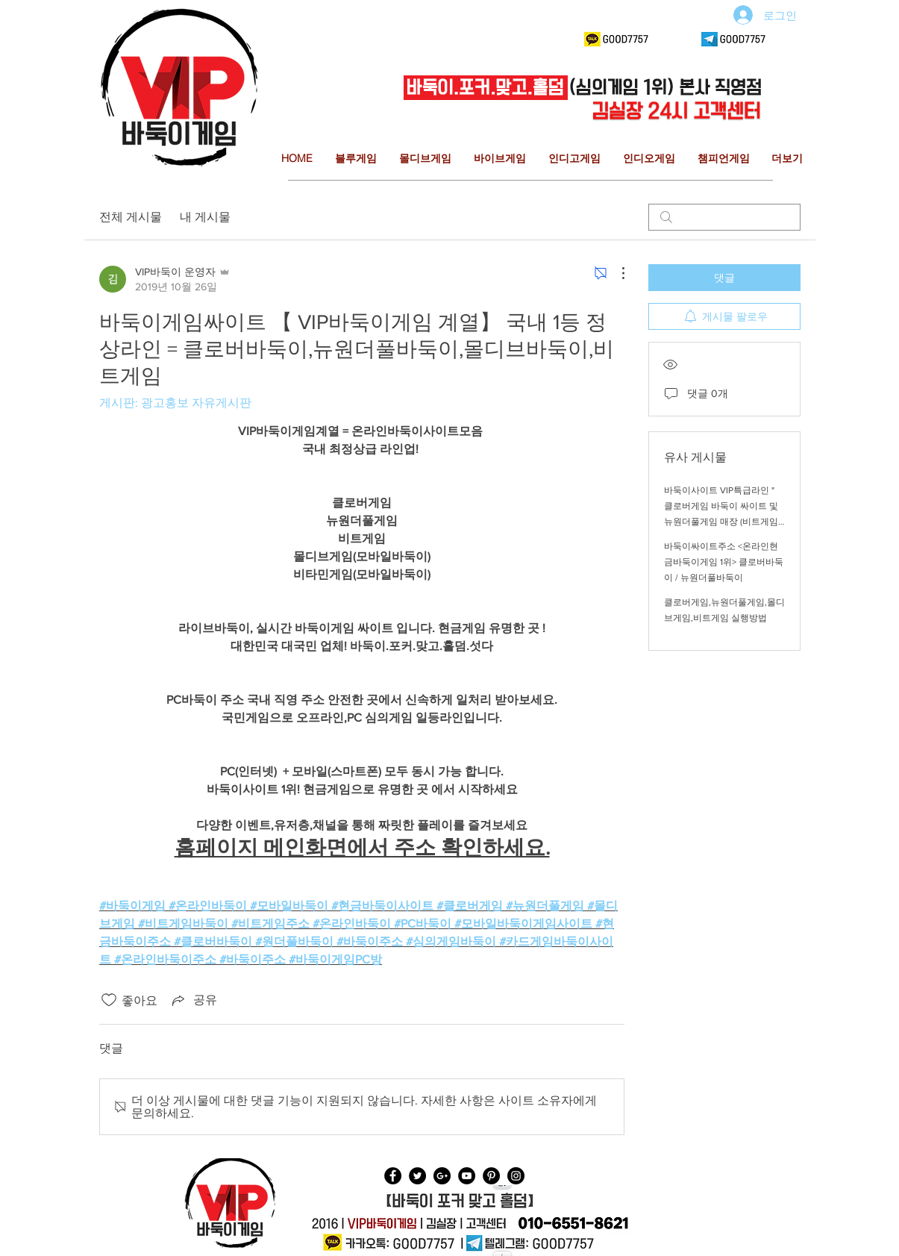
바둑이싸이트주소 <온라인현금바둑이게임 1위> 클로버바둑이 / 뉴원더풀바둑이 (723, 562)
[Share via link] (193, 1000)
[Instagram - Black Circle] (515, 1175)
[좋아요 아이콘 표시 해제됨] (109, 1000)
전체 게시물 (130, 216)
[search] (724, 217)
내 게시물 (205, 216)
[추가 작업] (615, 273)
